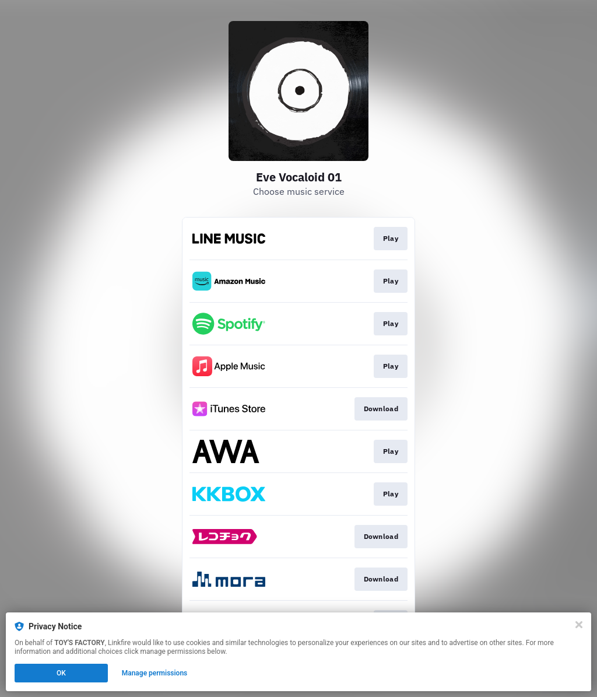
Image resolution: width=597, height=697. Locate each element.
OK (61, 673)
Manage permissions (155, 673)
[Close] (579, 624)
